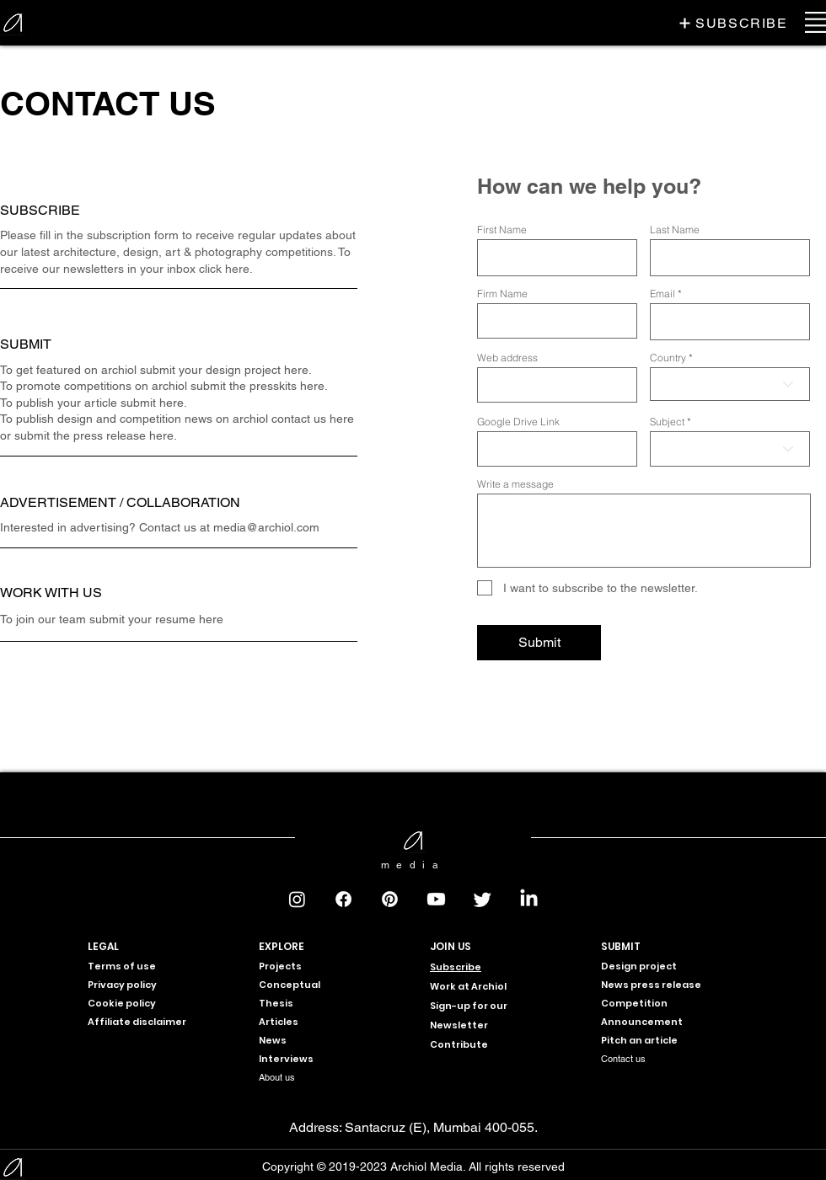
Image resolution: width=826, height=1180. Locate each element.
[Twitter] (482, 899)
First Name (502, 230)
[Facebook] (343, 899)
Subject (667, 422)
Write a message (515, 484)
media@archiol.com (266, 527)
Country (668, 358)
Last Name (675, 230)
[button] (733, 22)
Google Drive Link (518, 422)
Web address (507, 358)
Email (662, 294)
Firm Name (502, 294)
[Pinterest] (389, 899)
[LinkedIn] (528, 899)
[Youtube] (436, 899)
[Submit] (539, 642)
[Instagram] (297, 899)
